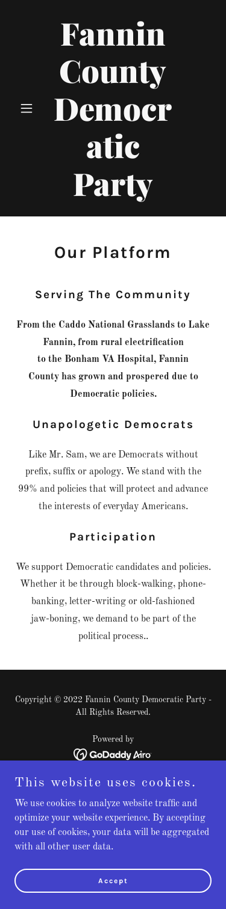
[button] (29, 108)
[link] (113, 193)
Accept (113, 880)
